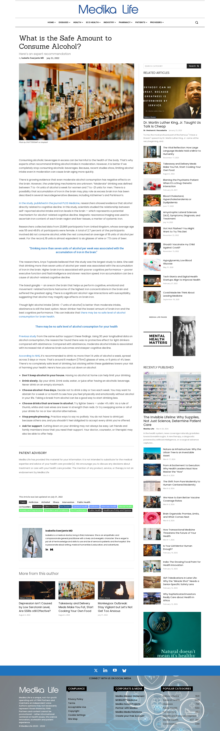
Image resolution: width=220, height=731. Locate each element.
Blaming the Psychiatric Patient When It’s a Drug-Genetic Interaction (181, 183)
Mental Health (125, 506)
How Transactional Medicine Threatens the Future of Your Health (179, 533)
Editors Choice (51, 506)
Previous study (27, 336)
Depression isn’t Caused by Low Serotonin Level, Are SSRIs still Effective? (35, 607)
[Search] (194, 66)
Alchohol (45, 502)
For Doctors (65, 506)
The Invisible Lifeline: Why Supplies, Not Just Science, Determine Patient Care (172, 421)
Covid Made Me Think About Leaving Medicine (179, 294)
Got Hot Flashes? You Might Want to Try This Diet (178, 230)
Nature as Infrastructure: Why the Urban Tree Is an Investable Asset (182, 452)
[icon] (96, 671)
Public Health (83, 502)
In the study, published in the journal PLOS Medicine (49, 203)
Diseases (37, 506)
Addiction (33, 502)
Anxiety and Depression (31, 510)
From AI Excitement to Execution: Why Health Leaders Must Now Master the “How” (181, 468)
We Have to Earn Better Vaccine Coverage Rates (181, 499)
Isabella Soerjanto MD (32, 58)
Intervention (68, 502)
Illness (56, 502)
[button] (196, 22)
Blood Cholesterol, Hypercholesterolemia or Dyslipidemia (177, 199)
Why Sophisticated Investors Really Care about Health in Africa (179, 597)
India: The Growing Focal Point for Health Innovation (182, 563)
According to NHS (29, 356)
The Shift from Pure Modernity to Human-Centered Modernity (181, 483)
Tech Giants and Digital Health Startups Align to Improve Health (181, 278)
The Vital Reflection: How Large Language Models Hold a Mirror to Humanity (182, 151)
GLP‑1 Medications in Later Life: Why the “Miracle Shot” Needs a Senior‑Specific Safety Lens (181, 581)
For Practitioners (78, 510)
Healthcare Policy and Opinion (117, 510)
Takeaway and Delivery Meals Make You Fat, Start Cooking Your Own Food (76, 607)
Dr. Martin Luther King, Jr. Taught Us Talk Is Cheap (172, 124)
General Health (80, 506)
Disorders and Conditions (56, 510)
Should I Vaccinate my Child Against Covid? (179, 246)
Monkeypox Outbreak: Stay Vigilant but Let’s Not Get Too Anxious (115, 607)
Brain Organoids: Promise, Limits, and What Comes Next (181, 515)
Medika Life (148, 429)
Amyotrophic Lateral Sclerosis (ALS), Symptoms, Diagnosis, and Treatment (181, 215)
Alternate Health (108, 506)
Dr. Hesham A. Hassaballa (155, 130)
